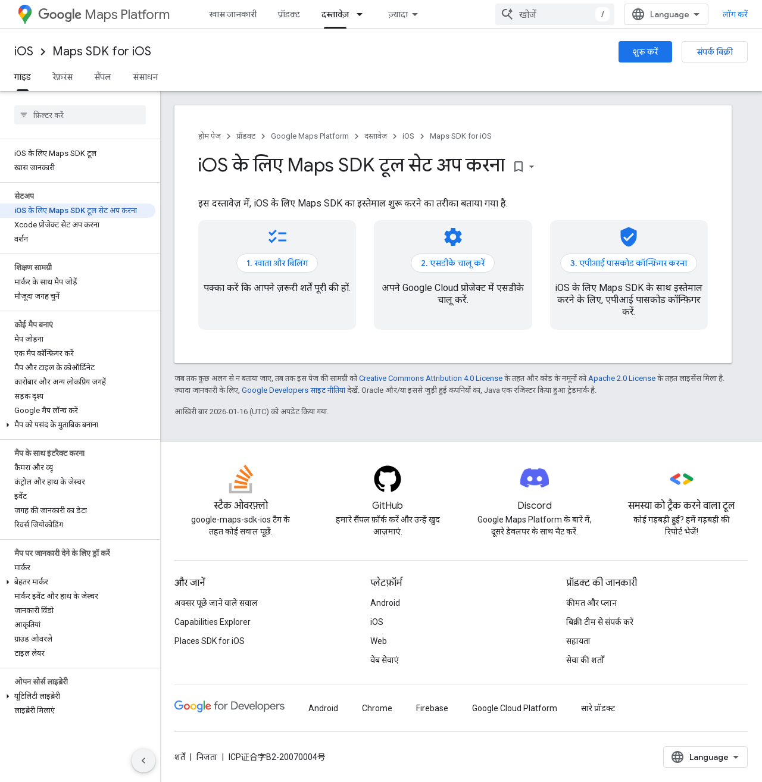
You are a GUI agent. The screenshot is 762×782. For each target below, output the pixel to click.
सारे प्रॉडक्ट (598, 708)
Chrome (377, 708)
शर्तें (179, 757)
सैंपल (102, 76)
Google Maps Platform (310, 136)
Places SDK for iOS (209, 641)
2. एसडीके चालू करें (453, 263)
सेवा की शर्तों (585, 660)
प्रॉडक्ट (289, 14)
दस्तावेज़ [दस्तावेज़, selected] (335, 14)
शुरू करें (645, 51)
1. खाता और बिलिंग (277, 263)
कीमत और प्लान (591, 603)
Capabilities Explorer (212, 622)
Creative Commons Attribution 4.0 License (430, 378)
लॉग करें (735, 14)
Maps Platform (104, 15)
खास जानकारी (233, 14)
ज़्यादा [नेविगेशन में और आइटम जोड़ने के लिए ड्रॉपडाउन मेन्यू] (398, 14)
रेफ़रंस (62, 76)
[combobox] (554, 14)
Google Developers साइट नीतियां (293, 390)
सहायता (578, 641)
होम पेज (209, 136)
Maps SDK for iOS (101, 51)
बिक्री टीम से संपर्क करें (599, 622)
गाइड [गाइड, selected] (22, 76)
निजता (206, 757)
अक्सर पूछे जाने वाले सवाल (216, 603)
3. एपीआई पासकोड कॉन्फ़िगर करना (628, 263)
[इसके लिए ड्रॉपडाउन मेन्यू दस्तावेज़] (363, 14)
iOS (23, 51)
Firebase (432, 708)
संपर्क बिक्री (715, 51)
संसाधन (145, 76)
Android (385, 603)
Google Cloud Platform (514, 708)
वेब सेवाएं (384, 660)
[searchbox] (80, 114)
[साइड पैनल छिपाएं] (143, 760)
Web (378, 641)
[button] (77, 425)
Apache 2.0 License (621, 378)
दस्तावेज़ (375, 136)
